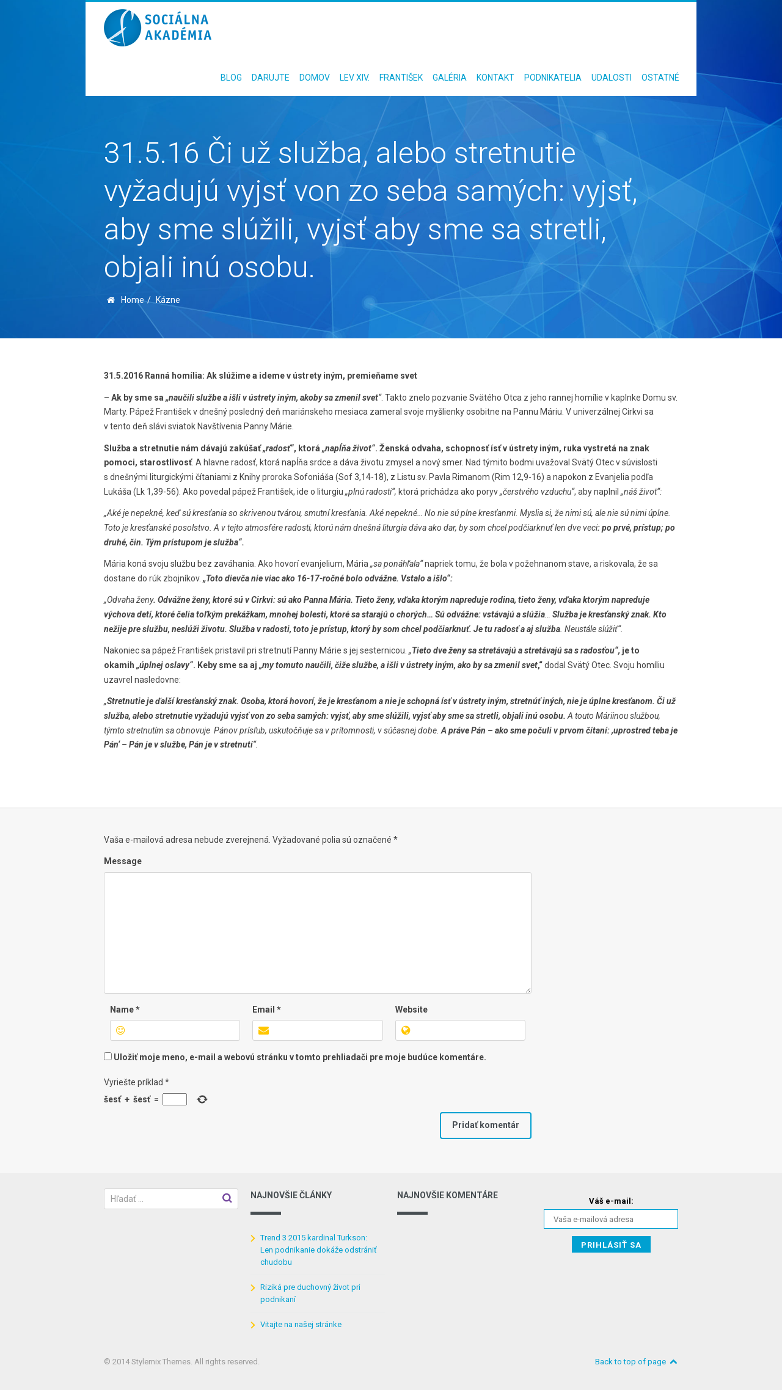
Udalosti (611, 77)
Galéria (450, 77)
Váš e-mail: (611, 1201)
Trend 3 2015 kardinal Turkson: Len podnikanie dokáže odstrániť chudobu (318, 1250)
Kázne (168, 300)
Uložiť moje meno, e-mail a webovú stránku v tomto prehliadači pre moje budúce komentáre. (300, 1057)
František (401, 77)
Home (132, 300)
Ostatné (660, 77)
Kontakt (495, 77)
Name (125, 1009)
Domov (314, 77)
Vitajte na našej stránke (301, 1324)
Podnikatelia (553, 77)
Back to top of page (636, 1361)
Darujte (271, 77)
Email (266, 1009)
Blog (231, 77)
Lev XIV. (355, 77)
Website (411, 1009)
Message (123, 861)
